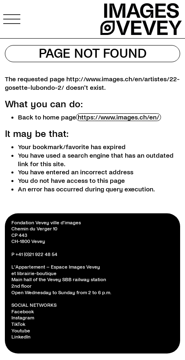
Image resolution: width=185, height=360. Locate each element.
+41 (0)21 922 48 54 (36, 254)
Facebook (22, 311)
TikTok (18, 324)
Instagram (22, 318)
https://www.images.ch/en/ (118, 117)
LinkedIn (20, 337)
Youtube (20, 331)
